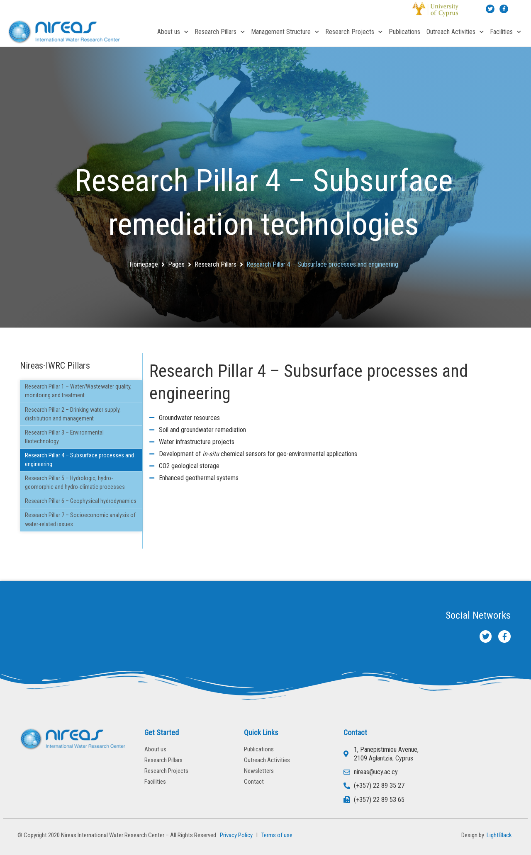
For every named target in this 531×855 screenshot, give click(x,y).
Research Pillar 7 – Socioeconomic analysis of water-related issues (80, 519)
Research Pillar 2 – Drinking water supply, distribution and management (73, 414)
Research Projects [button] (353, 31)
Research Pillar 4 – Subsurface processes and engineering (79, 459)
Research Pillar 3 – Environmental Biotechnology (64, 437)
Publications (404, 32)
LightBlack (499, 835)
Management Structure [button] (285, 31)
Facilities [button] (505, 31)
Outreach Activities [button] (455, 31)
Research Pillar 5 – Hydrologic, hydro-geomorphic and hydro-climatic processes (75, 482)
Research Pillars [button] (220, 31)
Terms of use (276, 835)
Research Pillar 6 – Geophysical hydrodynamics (80, 501)
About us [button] (172, 31)
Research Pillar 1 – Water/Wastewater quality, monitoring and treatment (78, 390)
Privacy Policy (235, 835)
